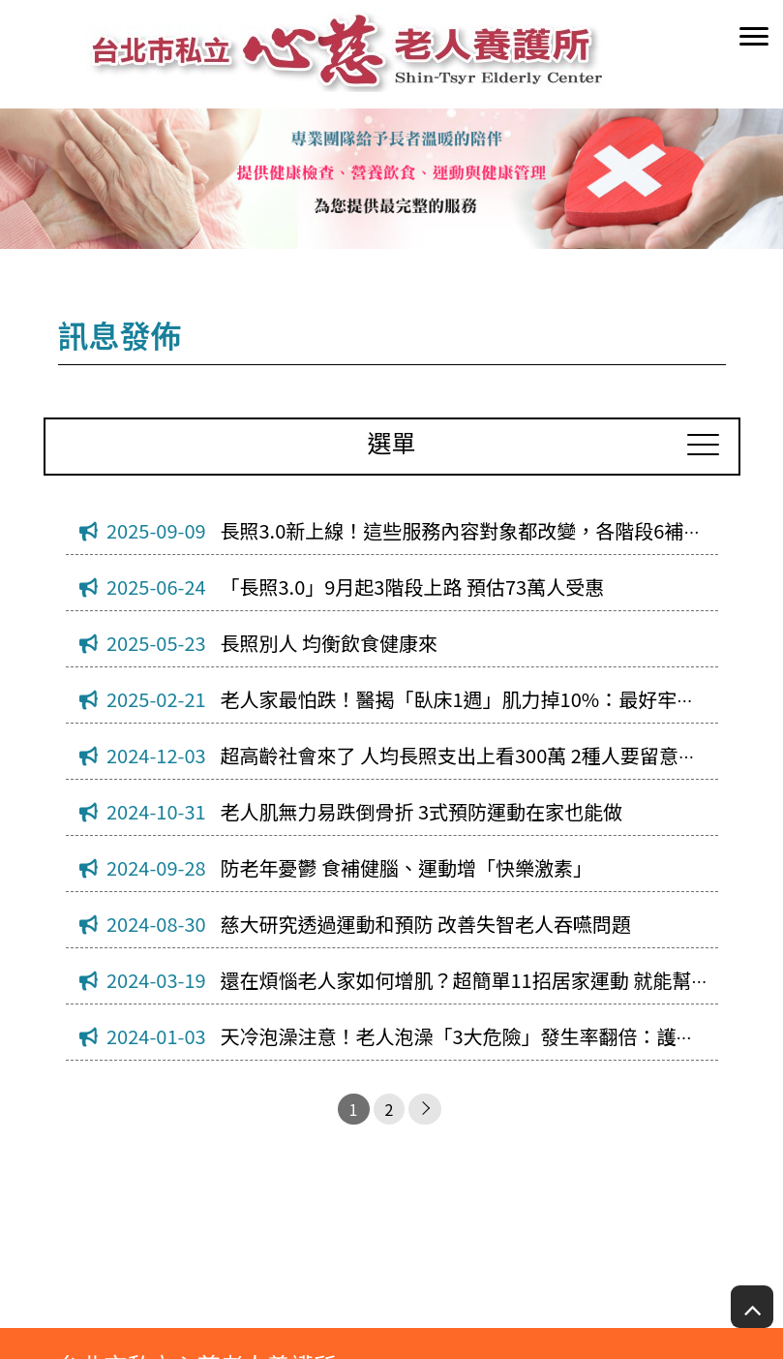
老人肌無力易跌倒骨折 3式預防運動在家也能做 (422, 811)
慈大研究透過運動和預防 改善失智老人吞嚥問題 (426, 924)
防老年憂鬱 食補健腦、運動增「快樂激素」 (406, 867)
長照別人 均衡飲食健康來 (329, 643)
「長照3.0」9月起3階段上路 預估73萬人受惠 (413, 586)
